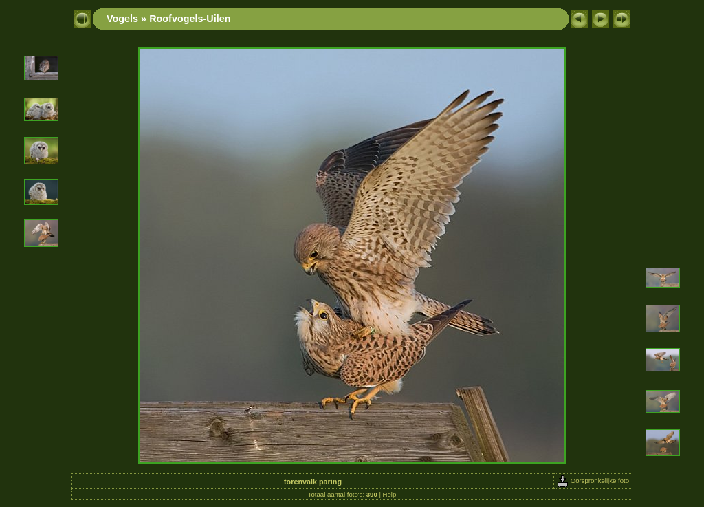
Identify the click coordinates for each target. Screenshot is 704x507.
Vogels (122, 18)
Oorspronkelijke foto (593, 480)
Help (390, 494)
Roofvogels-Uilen (189, 18)
